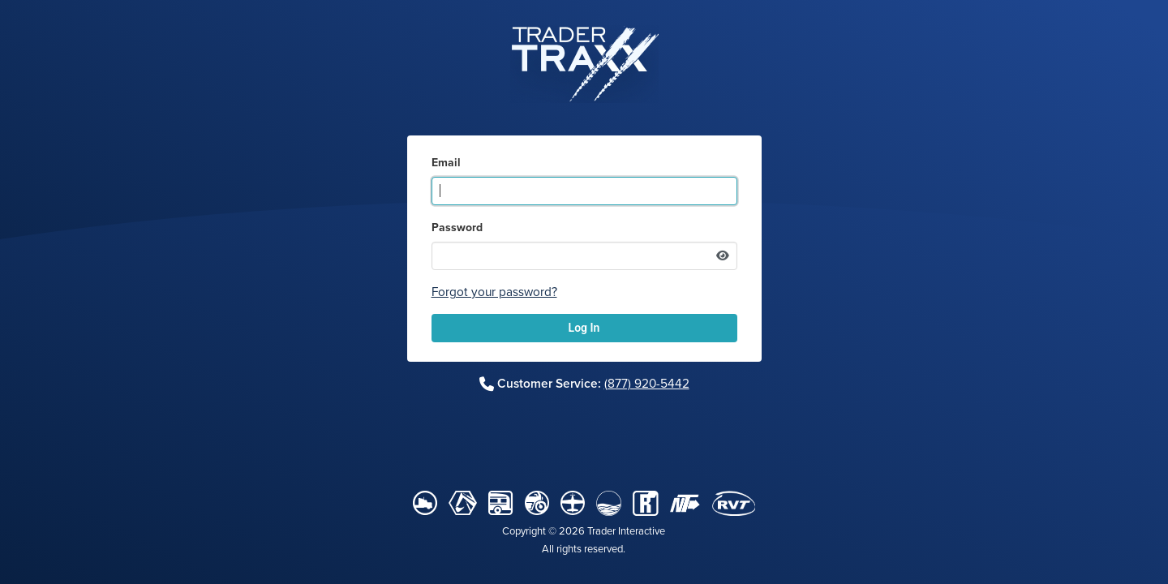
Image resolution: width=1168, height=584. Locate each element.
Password (457, 228)
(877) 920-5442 (646, 384)
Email (446, 163)
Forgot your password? (494, 292)
